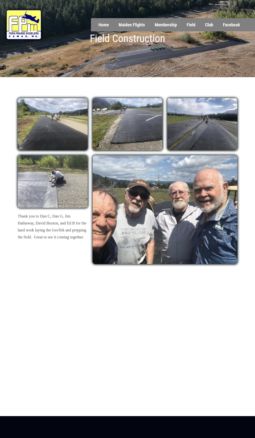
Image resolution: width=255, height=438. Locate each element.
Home (103, 24)
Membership (166, 24)
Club (209, 24)
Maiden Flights (132, 24)
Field (191, 24)
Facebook (231, 24)
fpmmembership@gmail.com (127, 4)
